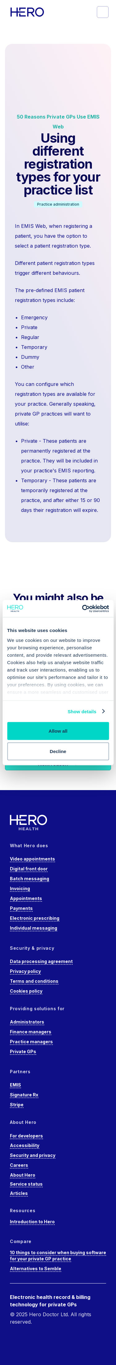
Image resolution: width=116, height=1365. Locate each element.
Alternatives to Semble (35, 1268)
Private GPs (23, 1051)
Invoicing (20, 888)
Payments (21, 908)
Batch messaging (29, 878)
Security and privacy (32, 1155)
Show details (82, 711)
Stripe (17, 1104)
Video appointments (32, 858)
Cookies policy (26, 991)
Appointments (26, 898)
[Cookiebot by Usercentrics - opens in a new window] (82, 609)
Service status (26, 1184)
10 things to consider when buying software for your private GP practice (58, 1255)
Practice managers (31, 1041)
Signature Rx (24, 1094)
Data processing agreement (41, 961)
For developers (26, 1135)
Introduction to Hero (32, 1221)
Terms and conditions (34, 981)
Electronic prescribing (34, 918)
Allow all (58, 731)
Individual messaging (33, 928)
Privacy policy (25, 971)
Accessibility (24, 1145)
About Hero (22, 1175)
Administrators (27, 1021)
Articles (19, 1193)
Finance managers (30, 1031)
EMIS (15, 1084)
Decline (58, 751)
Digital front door (29, 868)
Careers (19, 1165)
